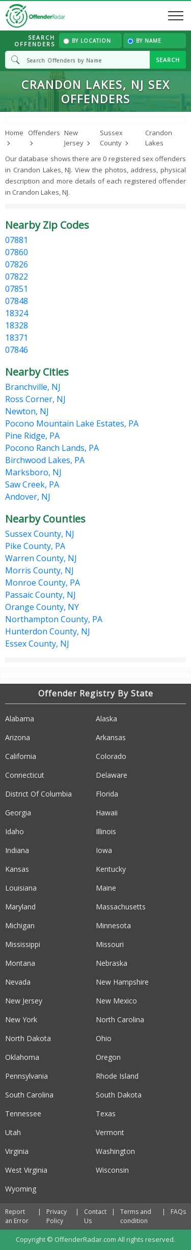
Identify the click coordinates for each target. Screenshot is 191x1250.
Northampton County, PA (53, 619)
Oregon (108, 1057)
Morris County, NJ (39, 570)
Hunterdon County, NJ (47, 631)
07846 (16, 349)
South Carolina (29, 1095)
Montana (20, 963)
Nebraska (111, 963)
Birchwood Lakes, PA (45, 460)
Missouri (110, 944)
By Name (144, 40)
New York (21, 1019)
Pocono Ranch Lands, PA (52, 447)
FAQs (178, 1211)
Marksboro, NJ (33, 472)
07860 (16, 252)
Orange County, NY (42, 607)
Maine (106, 888)
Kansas (17, 869)
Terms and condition (135, 1216)
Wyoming (20, 1189)
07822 (16, 276)
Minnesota (113, 925)
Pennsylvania (26, 1076)
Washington (115, 1151)
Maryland (20, 906)
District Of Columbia (38, 794)
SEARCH (168, 60)
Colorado (111, 756)
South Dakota (119, 1095)
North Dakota (28, 1038)
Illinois (106, 831)
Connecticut (24, 775)
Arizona (17, 737)
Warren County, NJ (41, 558)
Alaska (106, 718)
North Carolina (120, 1019)
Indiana (17, 850)
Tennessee (23, 1113)
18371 (16, 337)
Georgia (18, 812)
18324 (16, 313)
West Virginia (26, 1170)
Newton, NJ (27, 411)
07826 (16, 264)
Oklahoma (22, 1057)
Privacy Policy (56, 1216)
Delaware (111, 775)
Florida (107, 794)
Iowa (104, 850)
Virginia (17, 1151)
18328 (16, 325)
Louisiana (21, 888)
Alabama (19, 718)
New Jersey (23, 1000)
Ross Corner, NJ (35, 399)
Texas (106, 1113)
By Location (87, 40)
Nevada (18, 982)
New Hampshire (122, 982)
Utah (13, 1132)
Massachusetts (121, 906)
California (20, 756)
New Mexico (116, 1000)
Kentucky (111, 869)
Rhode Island (117, 1076)
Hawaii (107, 812)
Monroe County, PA (42, 582)
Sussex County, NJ (39, 533)
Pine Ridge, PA (32, 435)
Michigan (20, 925)
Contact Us (95, 1216)
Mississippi (22, 944)
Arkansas (111, 737)
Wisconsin (112, 1170)
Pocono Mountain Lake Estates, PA (72, 423)
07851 (16, 288)
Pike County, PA (35, 546)
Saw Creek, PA (32, 484)
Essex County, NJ (37, 643)
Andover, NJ (27, 496)
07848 (16, 301)
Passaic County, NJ (40, 594)
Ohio (104, 1038)
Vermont (110, 1132)
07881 (16, 240)
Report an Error (17, 1216)
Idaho (14, 831)
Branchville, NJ (33, 386)
